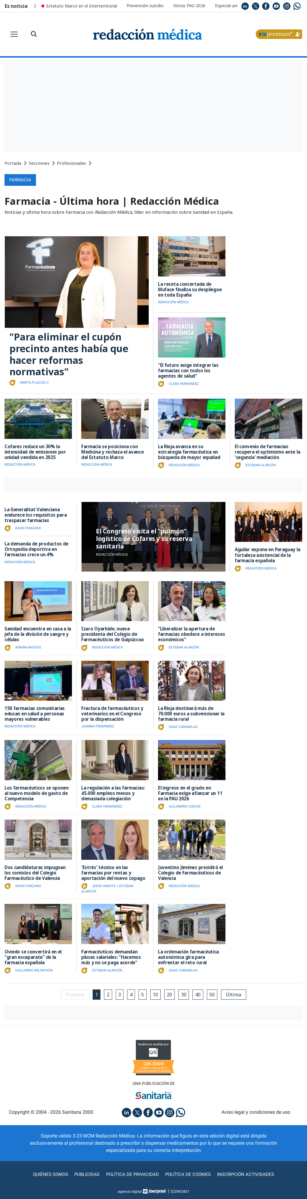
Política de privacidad (131, 1173)
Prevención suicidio (145, 5)
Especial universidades (236, 5)
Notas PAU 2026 (189, 5)
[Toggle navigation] (14, 34)
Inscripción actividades (249, 1173)
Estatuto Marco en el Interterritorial (81, 6)
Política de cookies (189, 1173)
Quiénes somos (46, 1173)
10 (155, 994)
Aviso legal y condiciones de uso (256, 1111)
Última (235, 994)
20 (170, 994)
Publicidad (84, 1173)
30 (184, 994)
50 (213, 994)
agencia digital (130, 1191)
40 (198, 994)
